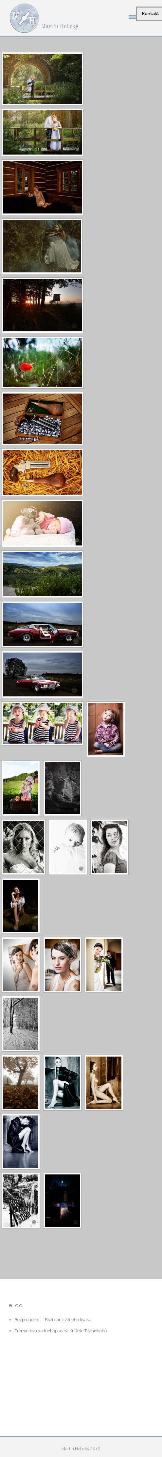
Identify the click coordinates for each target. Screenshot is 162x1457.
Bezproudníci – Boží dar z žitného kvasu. (53, 1319)
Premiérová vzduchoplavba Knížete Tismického (60, 1330)
